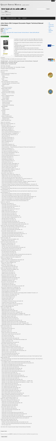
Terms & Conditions (11, 18)
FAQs (19, 18)
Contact (24, 18)
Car (49, 23)
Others (50, 32)
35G (5, 31)
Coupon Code (4, 431)
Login (53, 0)
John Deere (6, 29)
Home (3, 18)
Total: (7, 14)
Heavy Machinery (8, 28)
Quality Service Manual (11, 4)
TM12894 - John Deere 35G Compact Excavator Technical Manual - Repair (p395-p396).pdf (20, 32)
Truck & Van (51, 24)
